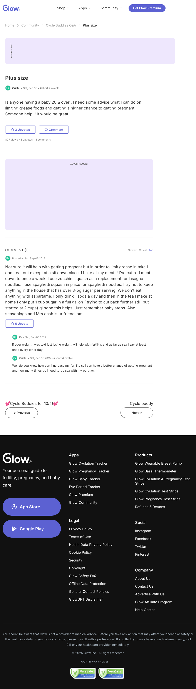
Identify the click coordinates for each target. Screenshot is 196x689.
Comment (53, 129)
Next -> (137, 412)
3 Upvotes (20, 129)
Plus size (90, 25)
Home (9, 25)
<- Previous (21, 412)
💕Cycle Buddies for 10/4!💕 (31, 403)
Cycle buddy (141, 403)
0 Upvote (19, 323)
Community (30, 25)
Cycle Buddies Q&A (61, 25)
